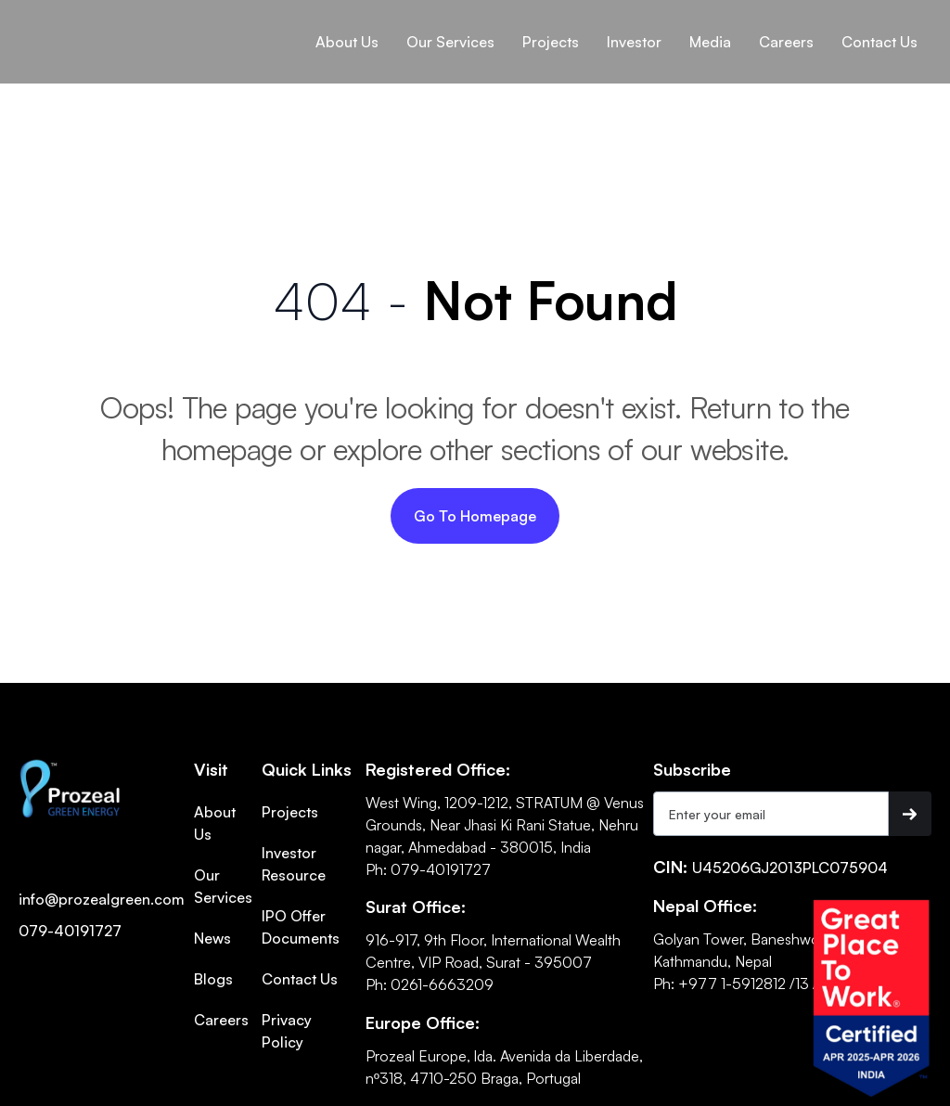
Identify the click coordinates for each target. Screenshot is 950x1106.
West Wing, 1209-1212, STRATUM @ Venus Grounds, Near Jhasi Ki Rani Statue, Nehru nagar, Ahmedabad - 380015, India (505, 824)
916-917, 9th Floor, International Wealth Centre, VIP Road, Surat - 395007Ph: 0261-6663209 (493, 962)
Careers (221, 1019)
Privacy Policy (287, 1030)
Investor (634, 41)
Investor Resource (294, 863)
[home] (82, 21)
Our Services (223, 886)
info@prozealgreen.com (102, 899)
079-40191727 (70, 930)
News (212, 938)
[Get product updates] (771, 813)
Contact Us (300, 979)
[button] (347, 41)
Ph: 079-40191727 (428, 869)
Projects (290, 812)
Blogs (213, 979)
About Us (347, 41)
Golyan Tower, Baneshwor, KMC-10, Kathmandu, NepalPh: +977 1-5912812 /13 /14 (770, 961)
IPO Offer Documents (301, 927)
